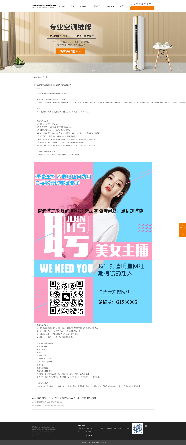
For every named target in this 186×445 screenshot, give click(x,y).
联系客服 (89, 436)
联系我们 (122, 6)
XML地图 (102, 442)
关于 (72, 6)
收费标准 (110, 6)
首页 (33, 77)
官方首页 (62, 6)
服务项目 (83, 6)
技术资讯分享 (97, 6)
